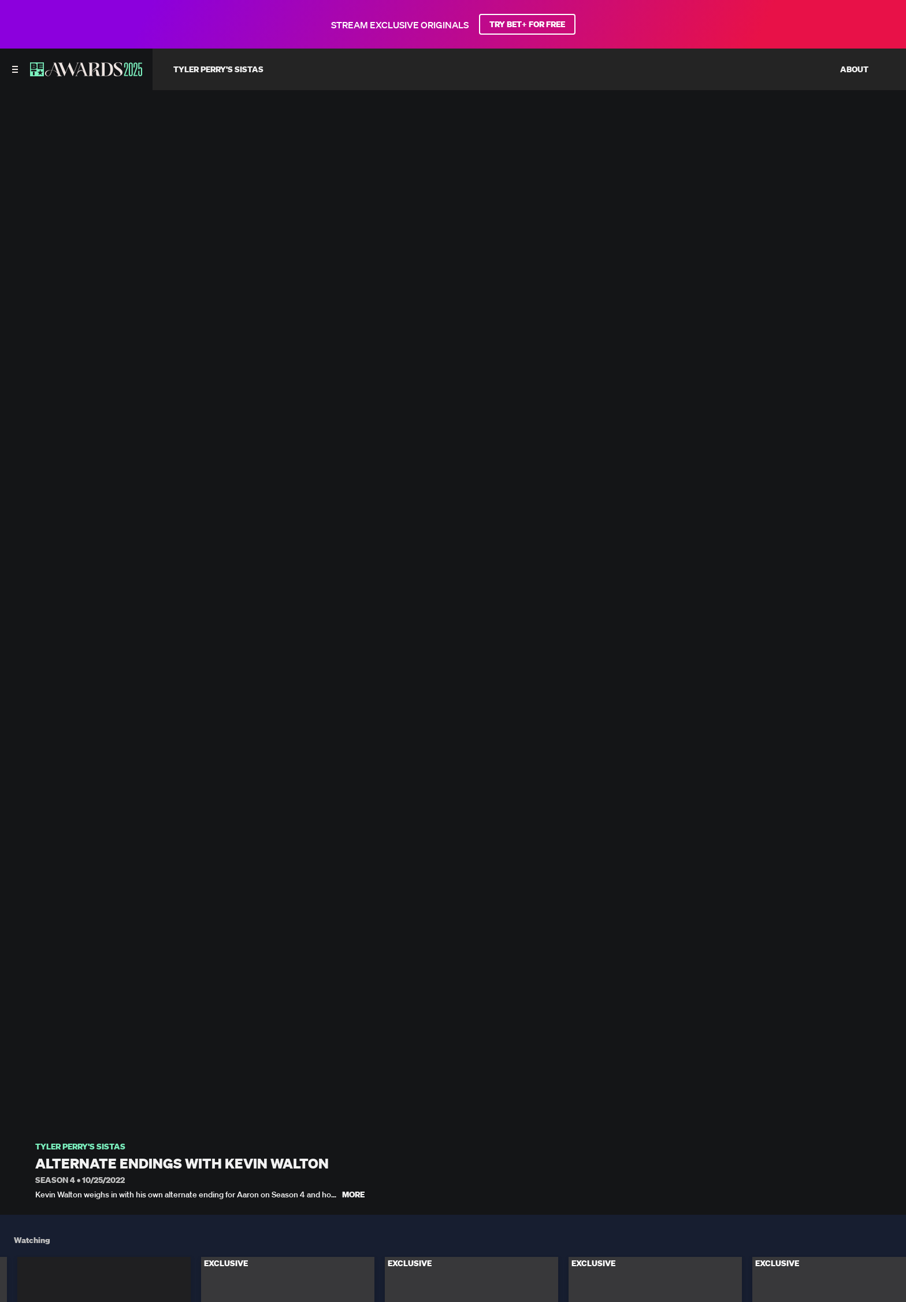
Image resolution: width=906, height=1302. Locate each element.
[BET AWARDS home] (86, 73)
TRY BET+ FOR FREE (527, 24)
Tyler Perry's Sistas (80, 1147)
